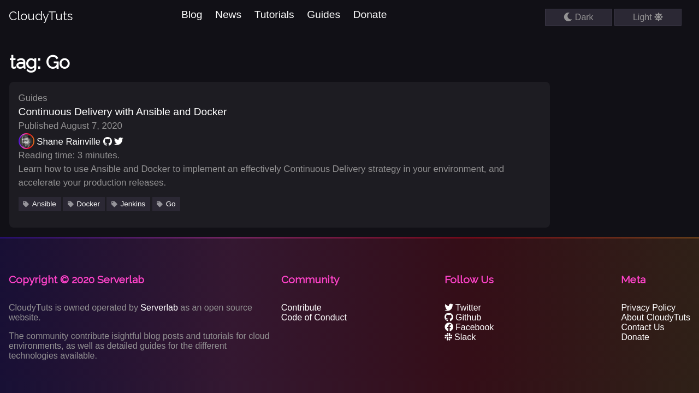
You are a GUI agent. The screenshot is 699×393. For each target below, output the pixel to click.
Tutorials (274, 14)
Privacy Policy (648, 307)
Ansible (44, 204)
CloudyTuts (41, 16)
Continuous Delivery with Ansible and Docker (123, 111)
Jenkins (133, 204)
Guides (323, 14)
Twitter (463, 307)
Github (463, 317)
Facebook (469, 327)
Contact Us (642, 327)
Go (171, 204)
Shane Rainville (68, 141)
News (228, 14)
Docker (88, 204)
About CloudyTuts (655, 317)
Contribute (301, 307)
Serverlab (158, 307)
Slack (460, 337)
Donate (370, 14)
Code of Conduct (314, 317)
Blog (191, 14)
